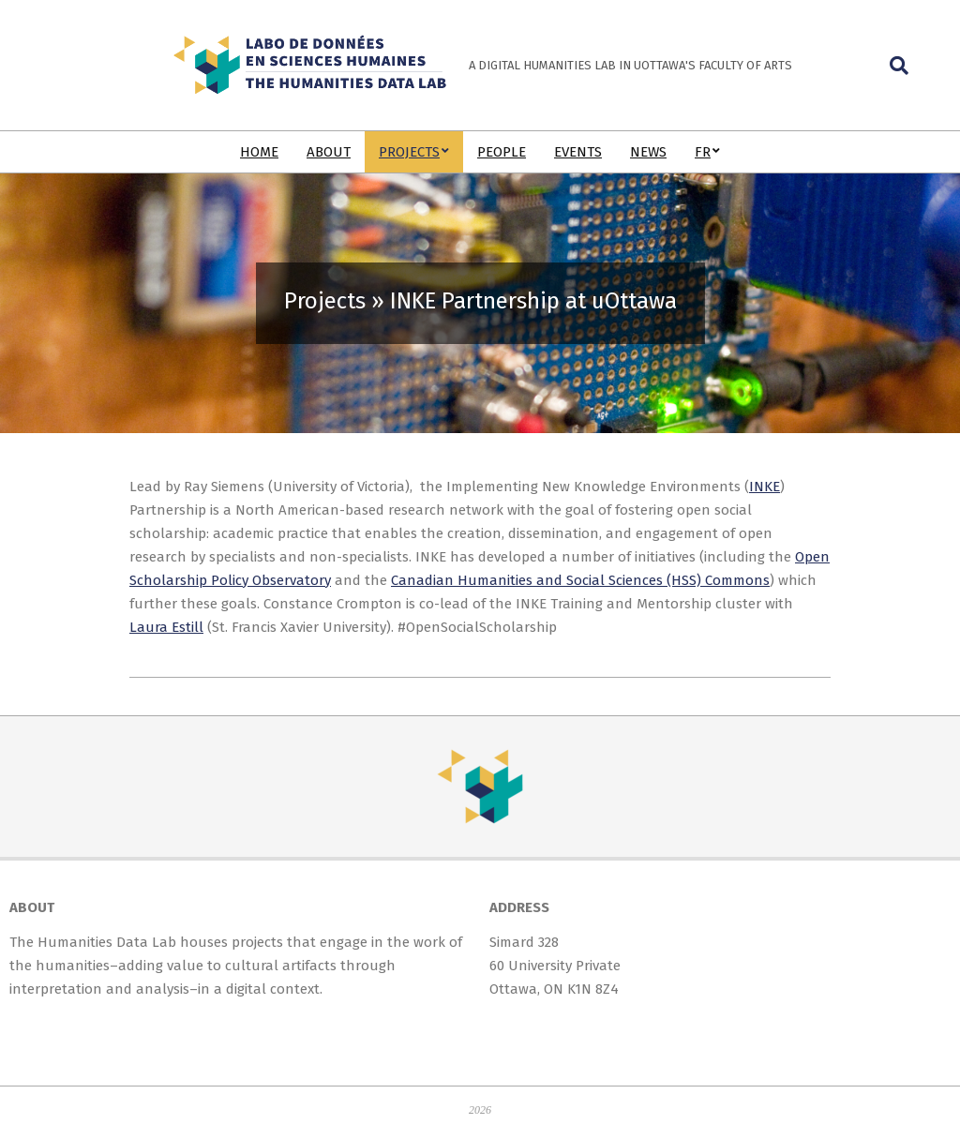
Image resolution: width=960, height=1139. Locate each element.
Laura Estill (166, 627)
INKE (764, 486)
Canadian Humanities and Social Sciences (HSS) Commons (580, 580)
